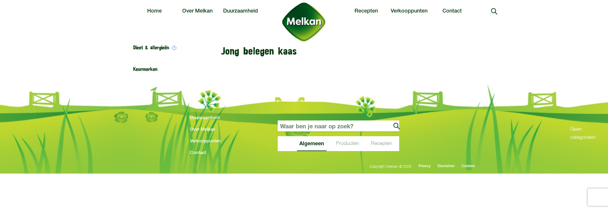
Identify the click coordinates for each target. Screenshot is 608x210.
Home (154, 11)
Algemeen (311, 143)
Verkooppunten (409, 11)
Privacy (424, 166)
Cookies (468, 166)
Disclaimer (446, 166)
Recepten (366, 11)
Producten (347, 143)
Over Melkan (197, 11)
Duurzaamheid (240, 11)
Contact (452, 11)
